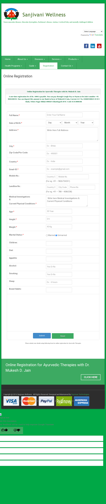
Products (73, 59)
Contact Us (67, 66)
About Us (23, 59)
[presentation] (54, 306)
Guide (32, 66)
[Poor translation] (17, 430)
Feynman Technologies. (80, 394)
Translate (96, 35)
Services (56, 59)
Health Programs (13, 66)
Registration (48, 66)
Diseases (40, 59)
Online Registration (17, 76)
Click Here (90, 377)
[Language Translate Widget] (93, 31)
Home (7, 59)
